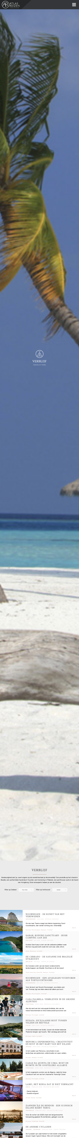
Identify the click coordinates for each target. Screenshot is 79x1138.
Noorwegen (36, 930)
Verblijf (50, 930)
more (74, 927)
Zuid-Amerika (31, 972)
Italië (34, 1036)
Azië (27, 951)
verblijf (41, 1015)
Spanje (34, 1057)
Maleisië (33, 951)
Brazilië (39, 972)
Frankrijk (35, 1121)
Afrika (28, 1097)
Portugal (35, 1015)
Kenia (33, 1097)
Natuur (43, 930)
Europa (28, 930)
